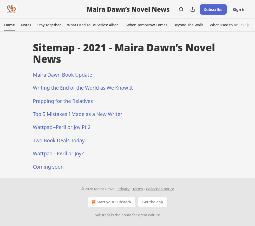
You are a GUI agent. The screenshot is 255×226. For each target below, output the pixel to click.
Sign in (239, 9)
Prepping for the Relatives (63, 101)
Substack (102, 214)
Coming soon (48, 166)
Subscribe (213, 9)
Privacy (123, 188)
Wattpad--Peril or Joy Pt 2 (62, 127)
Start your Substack (111, 202)
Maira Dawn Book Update (62, 74)
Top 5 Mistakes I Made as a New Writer (77, 114)
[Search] (181, 9)
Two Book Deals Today (59, 140)
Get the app (152, 201)
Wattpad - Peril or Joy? (58, 153)
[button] (9, 25)
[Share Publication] (192, 9)
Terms (138, 188)
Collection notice (160, 188)
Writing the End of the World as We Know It (83, 87)
